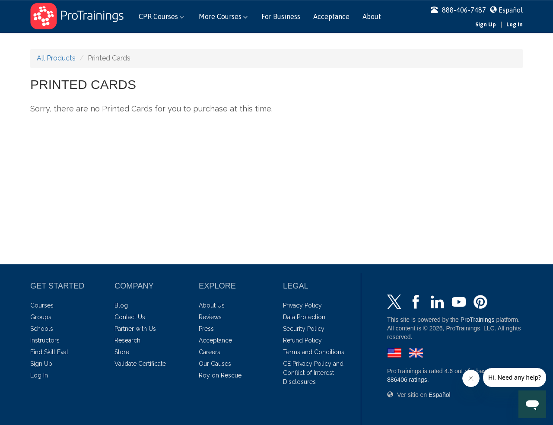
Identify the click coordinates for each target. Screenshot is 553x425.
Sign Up (485, 24)
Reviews (210, 317)
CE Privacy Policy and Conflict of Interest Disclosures (313, 372)
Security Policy (303, 328)
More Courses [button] (223, 16)
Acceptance (331, 16)
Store (121, 352)
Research (127, 340)
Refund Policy (302, 340)
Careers (209, 352)
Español (511, 10)
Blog (121, 305)
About (371, 16)
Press (206, 328)
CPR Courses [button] (161, 16)
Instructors (45, 340)
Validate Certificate (140, 363)
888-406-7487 (458, 10)
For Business (280, 16)
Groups (40, 317)
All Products (56, 58)
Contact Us (129, 317)
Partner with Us (135, 328)
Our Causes (215, 363)
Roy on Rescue (220, 375)
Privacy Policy (302, 305)
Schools (41, 328)
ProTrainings (478, 319)
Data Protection (304, 317)
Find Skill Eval (49, 352)
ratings (407, 379)
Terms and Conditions (313, 352)
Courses (42, 305)
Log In (514, 24)
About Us (212, 305)
